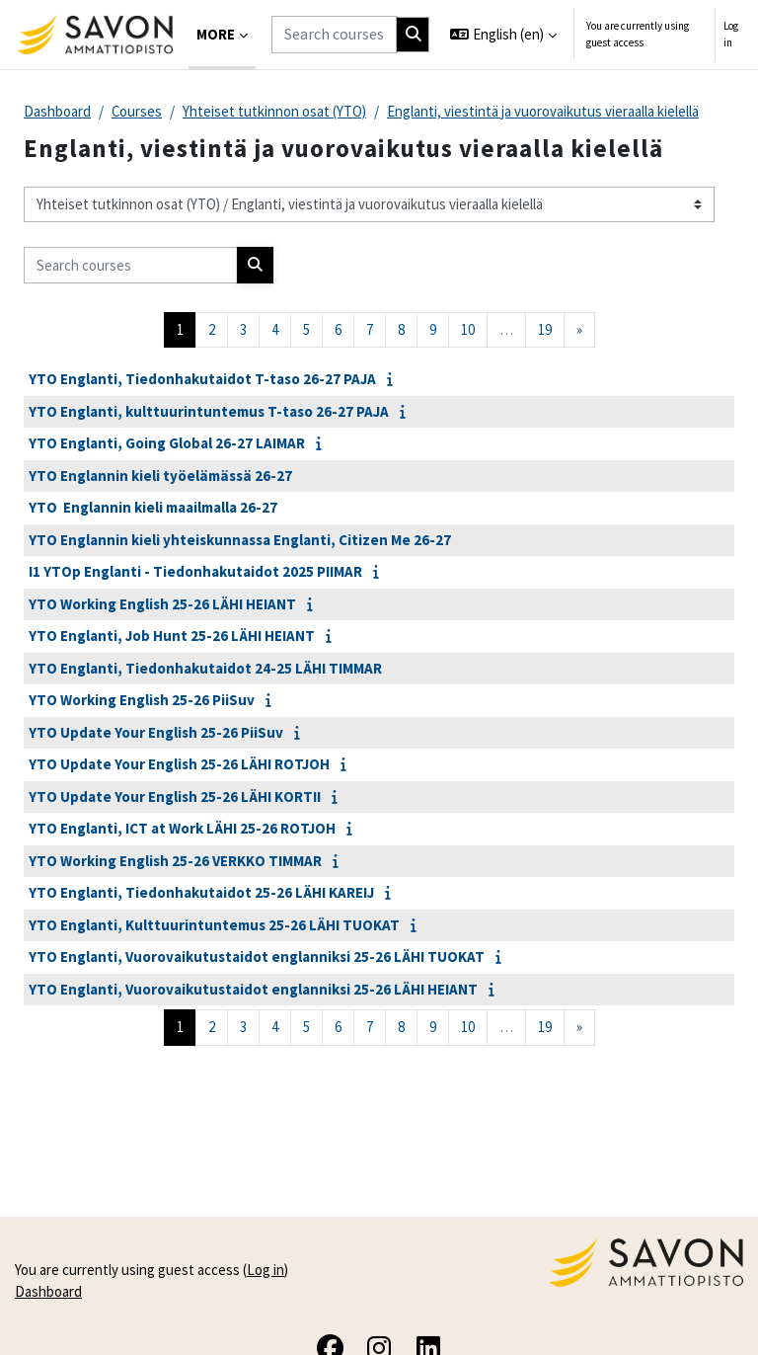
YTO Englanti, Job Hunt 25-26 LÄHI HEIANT (172, 635)
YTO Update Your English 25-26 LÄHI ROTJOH (179, 764)
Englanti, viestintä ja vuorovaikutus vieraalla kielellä (543, 111)
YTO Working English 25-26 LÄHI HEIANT (162, 604)
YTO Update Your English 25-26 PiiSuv (156, 732)
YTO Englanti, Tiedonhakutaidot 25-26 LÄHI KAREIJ (201, 892)
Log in (730, 34)
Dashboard (57, 111)
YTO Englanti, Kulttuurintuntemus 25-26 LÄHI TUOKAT (214, 925)
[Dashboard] (94, 34)
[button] (503, 34)
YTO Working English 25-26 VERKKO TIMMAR (175, 860)
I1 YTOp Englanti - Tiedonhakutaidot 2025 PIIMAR (195, 571)
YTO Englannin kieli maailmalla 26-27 (153, 507)
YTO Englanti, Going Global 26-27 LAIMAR (167, 443)
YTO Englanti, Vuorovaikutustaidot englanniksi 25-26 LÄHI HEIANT (253, 989)
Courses (137, 111)
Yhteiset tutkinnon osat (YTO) (274, 111)
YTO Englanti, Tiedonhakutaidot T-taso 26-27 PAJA (202, 378)
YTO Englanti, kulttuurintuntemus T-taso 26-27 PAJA (209, 411)
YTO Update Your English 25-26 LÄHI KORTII (175, 796)
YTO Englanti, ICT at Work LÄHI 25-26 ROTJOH (182, 828)
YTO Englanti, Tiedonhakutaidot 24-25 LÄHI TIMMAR (205, 668)
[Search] (413, 34)
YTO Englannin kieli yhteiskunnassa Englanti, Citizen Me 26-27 (240, 539)
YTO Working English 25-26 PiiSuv (142, 699)
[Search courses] (334, 34)
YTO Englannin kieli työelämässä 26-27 (160, 475)
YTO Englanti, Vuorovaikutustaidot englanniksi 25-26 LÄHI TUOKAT (257, 956)
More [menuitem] (215, 34)
